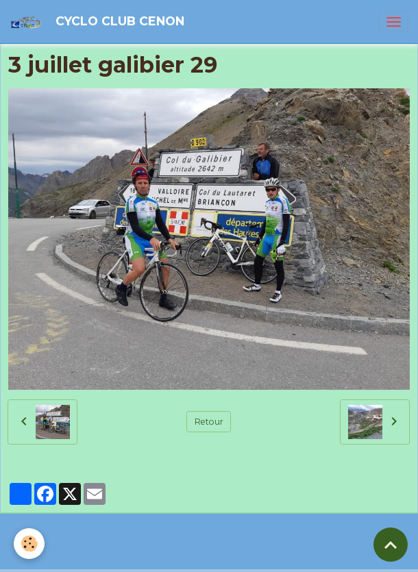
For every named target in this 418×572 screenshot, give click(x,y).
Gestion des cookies (269, 556)
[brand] (99, 22)
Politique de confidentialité (164, 556)
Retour (209, 421)
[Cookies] (29, 543)
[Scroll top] (390, 544)
